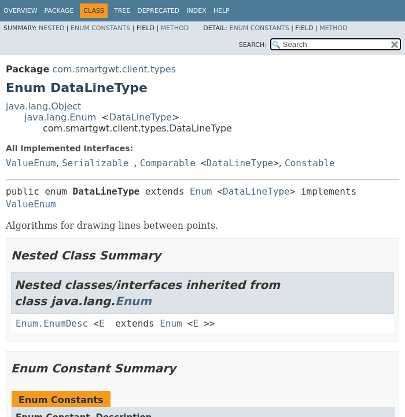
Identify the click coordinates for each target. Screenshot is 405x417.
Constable (310, 163)
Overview (20, 10)
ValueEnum (31, 163)
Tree (122, 10)
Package (59, 10)
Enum (201, 191)
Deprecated (158, 10)
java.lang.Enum (60, 117)
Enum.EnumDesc (52, 323)
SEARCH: (253, 45)
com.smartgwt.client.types (114, 69)
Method (175, 28)
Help (221, 10)
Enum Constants (100, 28)
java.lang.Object (43, 106)
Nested (51, 28)
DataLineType (140, 117)
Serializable (95, 163)
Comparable (168, 163)
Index (196, 10)
